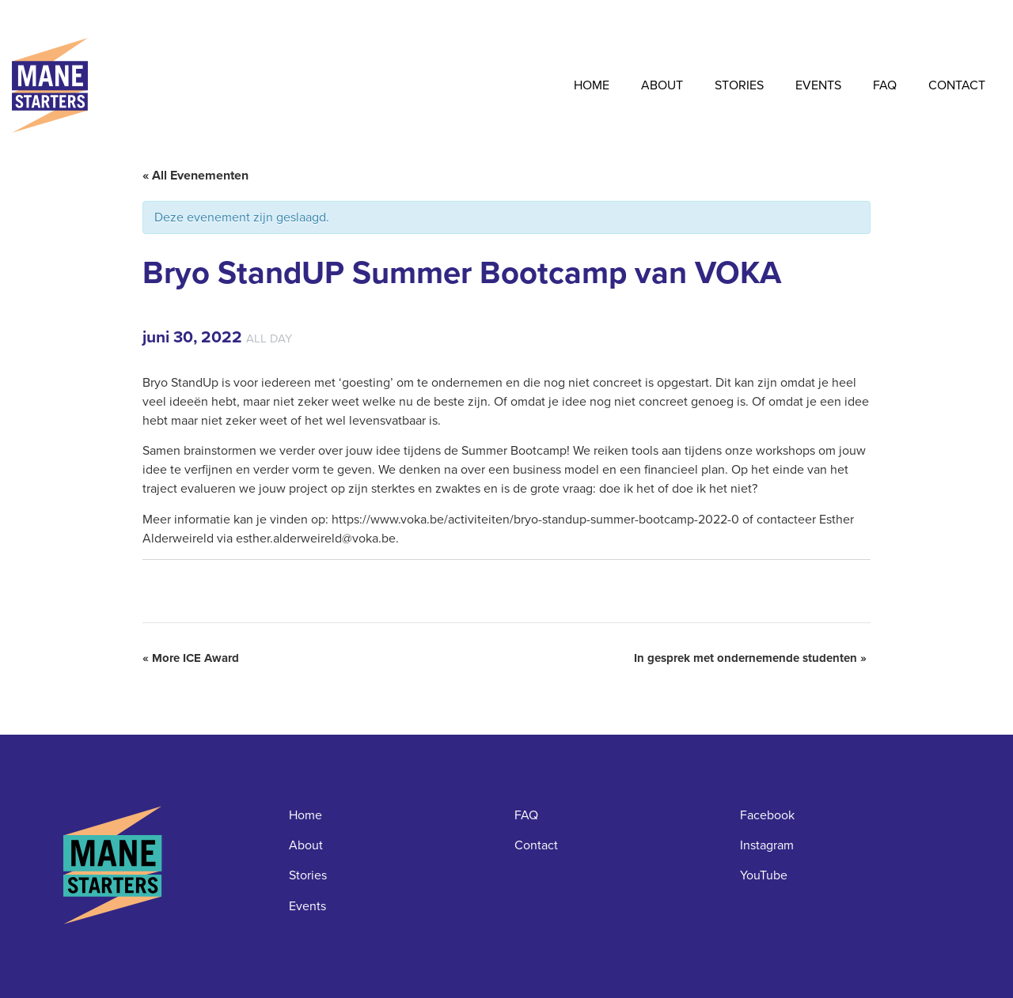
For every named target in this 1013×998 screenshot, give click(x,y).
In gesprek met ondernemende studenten (750, 658)
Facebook (767, 815)
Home (591, 85)
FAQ (885, 85)
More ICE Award (190, 658)
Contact (956, 85)
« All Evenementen (195, 175)
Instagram (767, 845)
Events (818, 85)
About (662, 85)
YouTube (763, 875)
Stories (739, 85)
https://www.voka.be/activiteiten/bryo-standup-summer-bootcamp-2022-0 (535, 519)
